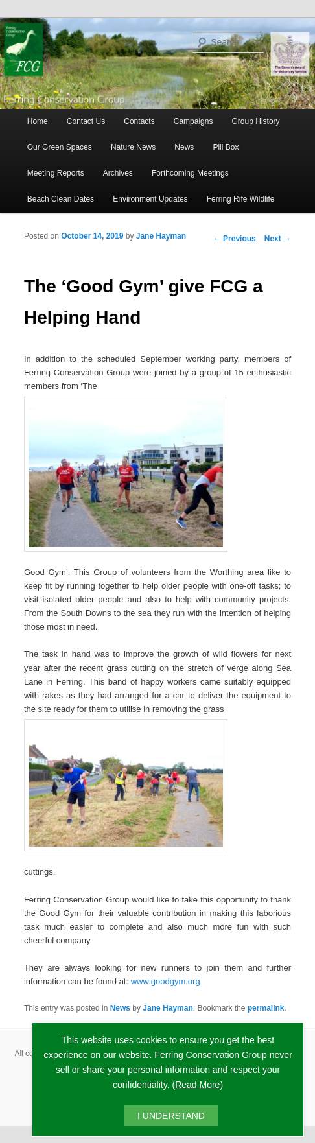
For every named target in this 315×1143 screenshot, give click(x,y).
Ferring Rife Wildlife (241, 199)
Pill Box (226, 147)
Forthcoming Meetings (190, 173)
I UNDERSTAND (171, 1116)
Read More (197, 1084)
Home (37, 121)
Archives (118, 173)
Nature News (133, 147)
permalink (266, 1008)
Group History (256, 121)
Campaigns (193, 121)
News (184, 147)
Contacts (139, 121)
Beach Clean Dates (60, 199)
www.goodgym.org (165, 981)
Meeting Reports (55, 173)
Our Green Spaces (59, 147)
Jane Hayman (161, 236)
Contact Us (86, 121)
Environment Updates (150, 199)
